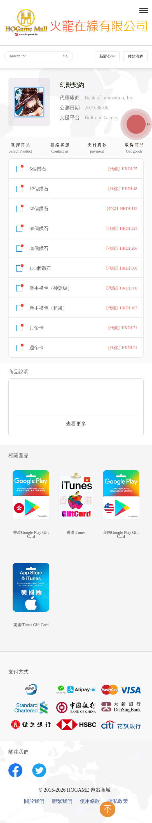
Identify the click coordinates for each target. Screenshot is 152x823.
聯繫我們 (62, 801)
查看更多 (76, 424)
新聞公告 (107, 56)
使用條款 (90, 801)
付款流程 (135, 56)
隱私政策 (118, 801)
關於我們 (34, 801)
